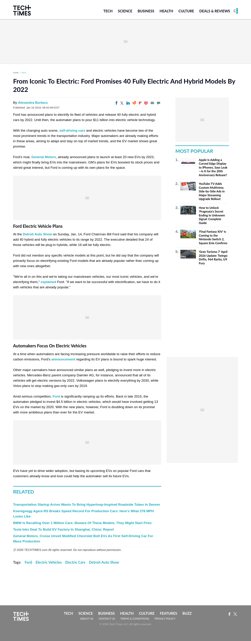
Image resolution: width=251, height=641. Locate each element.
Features (168, 613)
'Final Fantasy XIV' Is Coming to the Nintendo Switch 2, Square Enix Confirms (213, 237)
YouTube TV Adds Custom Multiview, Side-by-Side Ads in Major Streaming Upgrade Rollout (212, 191)
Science (125, 11)
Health (166, 11)
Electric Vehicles (49, 562)
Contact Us (107, 618)
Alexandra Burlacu (33, 102)
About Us (86, 618)
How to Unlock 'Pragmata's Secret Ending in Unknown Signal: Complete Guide (212, 215)
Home (16, 73)
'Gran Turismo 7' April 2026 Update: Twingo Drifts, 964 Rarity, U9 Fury (213, 257)
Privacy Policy (164, 618)
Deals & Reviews (214, 11)
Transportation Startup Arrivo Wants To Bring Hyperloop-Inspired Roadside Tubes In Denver (86, 504)
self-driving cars (72, 130)
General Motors (43, 157)
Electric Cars (75, 562)
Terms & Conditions (134, 618)
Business (146, 11)
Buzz (187, 613)
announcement (63, 359)
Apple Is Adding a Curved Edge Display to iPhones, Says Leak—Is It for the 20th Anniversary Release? (213, 167)
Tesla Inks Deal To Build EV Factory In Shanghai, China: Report (63, 529)
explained (48, 282)
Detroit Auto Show (37, 234)
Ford (56, 396)
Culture (186, 11)
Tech (108, 11)
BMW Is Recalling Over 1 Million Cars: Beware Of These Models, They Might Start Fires (82, 523)
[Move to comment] (158, 103)
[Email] (152, 103)
